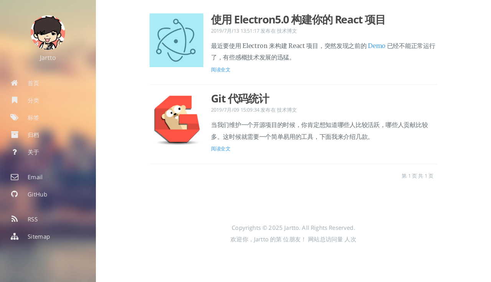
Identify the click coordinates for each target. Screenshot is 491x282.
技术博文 (287, 30)
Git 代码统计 (240, 98)
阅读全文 (221, 69)
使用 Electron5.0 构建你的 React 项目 (298, 19)
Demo (377, 46)
